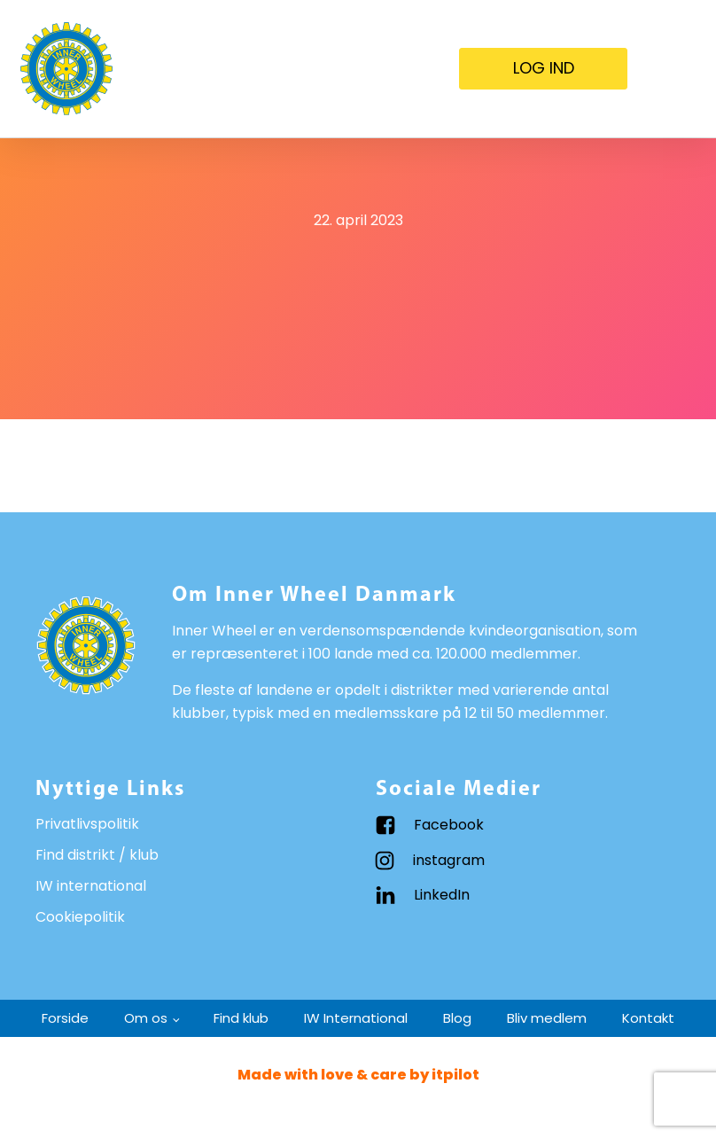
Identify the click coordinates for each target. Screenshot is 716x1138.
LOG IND (543, 68)
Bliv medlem (547, 1018)
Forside (65, 1018)
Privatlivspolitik (87, 824)
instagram (449, 860)
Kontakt (648, 1018)
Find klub (241, 1018)
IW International (356, 1018)
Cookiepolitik (80, 917)
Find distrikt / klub (97, 855)
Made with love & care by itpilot (358, 1074)
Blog (457, 1018)
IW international (90, 886)
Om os (145, 1018)
